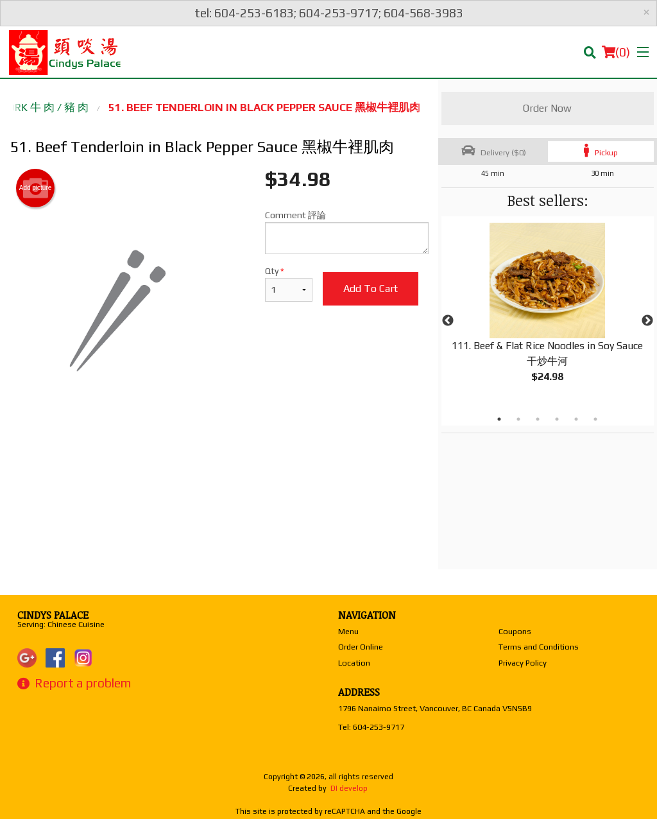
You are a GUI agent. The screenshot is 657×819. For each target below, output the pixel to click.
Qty (288, 284)
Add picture (35, 188)
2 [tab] (518, 419)
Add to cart (370, 288)
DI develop (349, 788)
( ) (616, 52)
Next (647, 321)
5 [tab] (576, 419)
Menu (348, 631)
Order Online (360, 646)
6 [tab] (595, 419)
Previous (447, 321)
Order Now (547, 108)
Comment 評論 (346, 232)
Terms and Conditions (539, 646)
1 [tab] (499, 419)
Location (354, 663)
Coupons (515, 631)
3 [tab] (537, 419)
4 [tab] (556, 419)
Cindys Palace (53, 615)
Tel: (371, 727)
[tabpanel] (548, 313)
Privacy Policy (523, 663)
